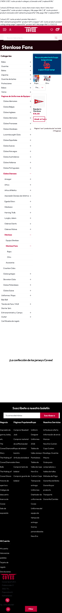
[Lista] (58, 87)
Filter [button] (31, 609)
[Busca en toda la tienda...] (56, 38)
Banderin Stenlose (37, 110)
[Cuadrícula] (51, 87)
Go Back (6, 5)
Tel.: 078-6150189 (7, 605)
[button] (39, 119)
